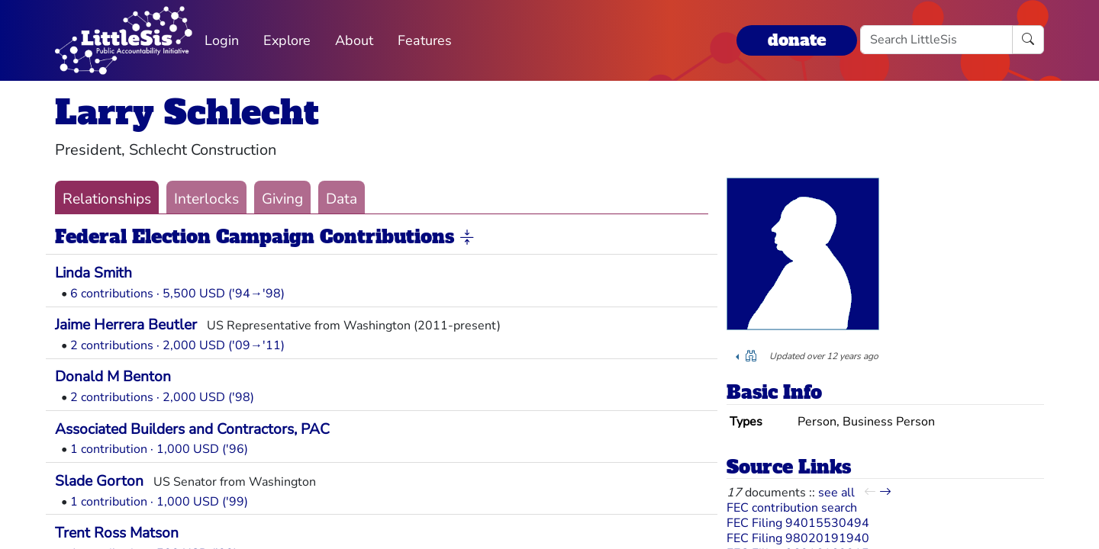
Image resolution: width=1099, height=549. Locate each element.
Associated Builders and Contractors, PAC (192, 429)
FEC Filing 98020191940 (798, 538)
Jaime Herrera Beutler (126, 325)
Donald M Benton (113, 377)
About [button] (354, 40)
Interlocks (206, 199)
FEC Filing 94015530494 (798, 523)
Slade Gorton (99, 481)
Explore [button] (287, 40)
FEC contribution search (792, 507)
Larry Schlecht (187, 112)
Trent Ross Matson (117, 533)
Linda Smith (93, 273)
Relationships (107, 199)
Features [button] (425, 40)
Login (222, 40)
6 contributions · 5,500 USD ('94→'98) (177, 293)
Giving (282, 199)
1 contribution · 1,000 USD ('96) (159, 449)
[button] (467, 238)
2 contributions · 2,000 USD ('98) (162, 397)
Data (341, 199)
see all (836, 492)
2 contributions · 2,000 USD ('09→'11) (177, 345)
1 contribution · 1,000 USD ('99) (159, 501)
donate (797, 40)
